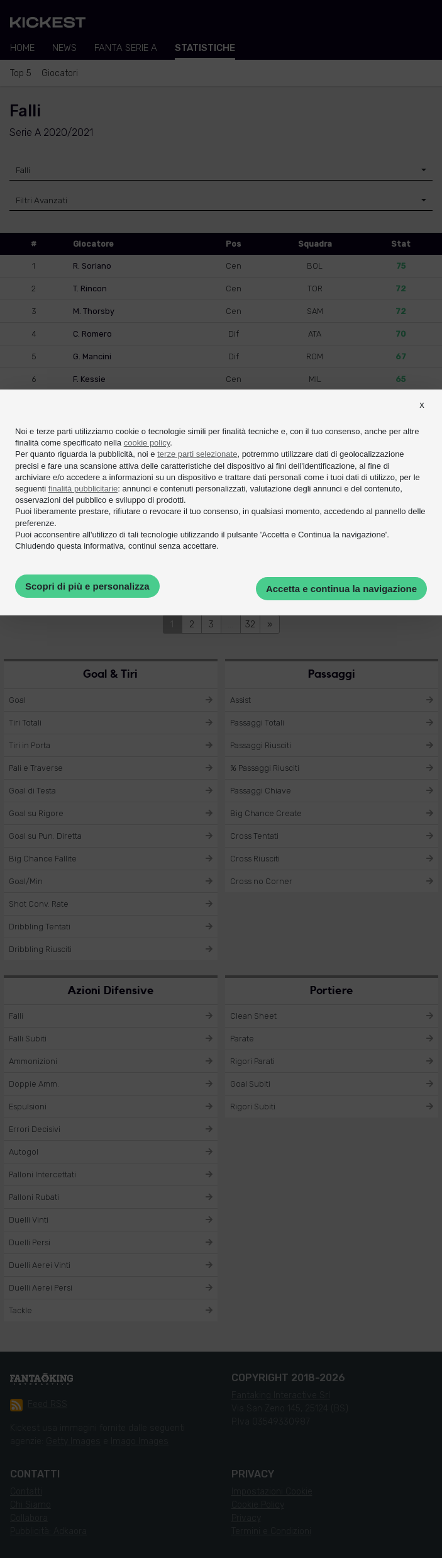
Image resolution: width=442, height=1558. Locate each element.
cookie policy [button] (147, 442)
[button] (422, 416)
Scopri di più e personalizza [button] (87, 586)
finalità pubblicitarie (83, 488)
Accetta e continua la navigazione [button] (341, 588)
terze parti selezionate (197, 454)
